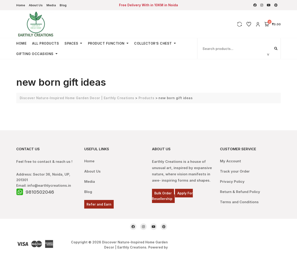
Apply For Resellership (172, 196)
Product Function (106, 43)
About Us (36, 5)
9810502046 (40, 192)
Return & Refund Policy (240, 192)
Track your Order (235, 171)
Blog (63, 5)
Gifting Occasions (35, 54)
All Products (45, 43)
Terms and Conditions (239, 202)
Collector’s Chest (153, 43)
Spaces (71, 43)
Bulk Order (163, 193)
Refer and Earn (99, 204)
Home (20, 5)
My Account (230, 161)
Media (51, 5)
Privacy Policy (232, 181)
